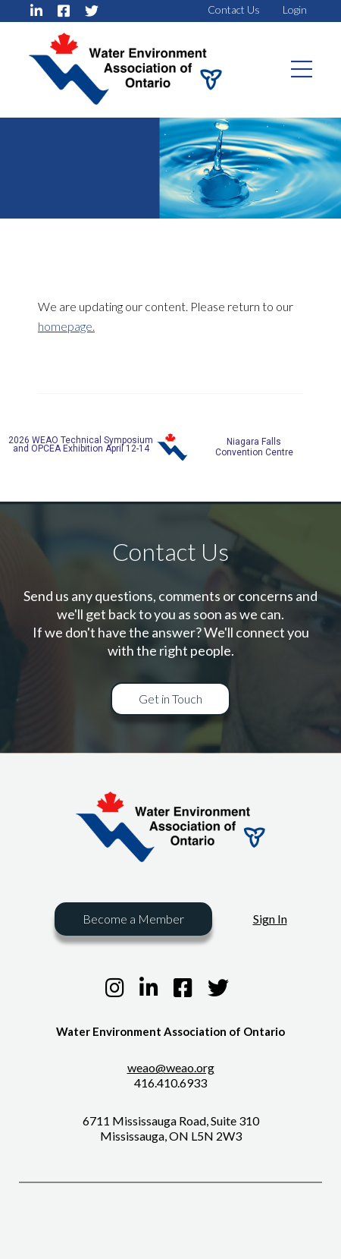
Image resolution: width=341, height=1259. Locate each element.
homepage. (66, 326)
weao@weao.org (170, 1067)
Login (295, 9)
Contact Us (234, 9)
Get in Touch (170, 698)
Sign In (270, 918)
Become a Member (133, 918)
